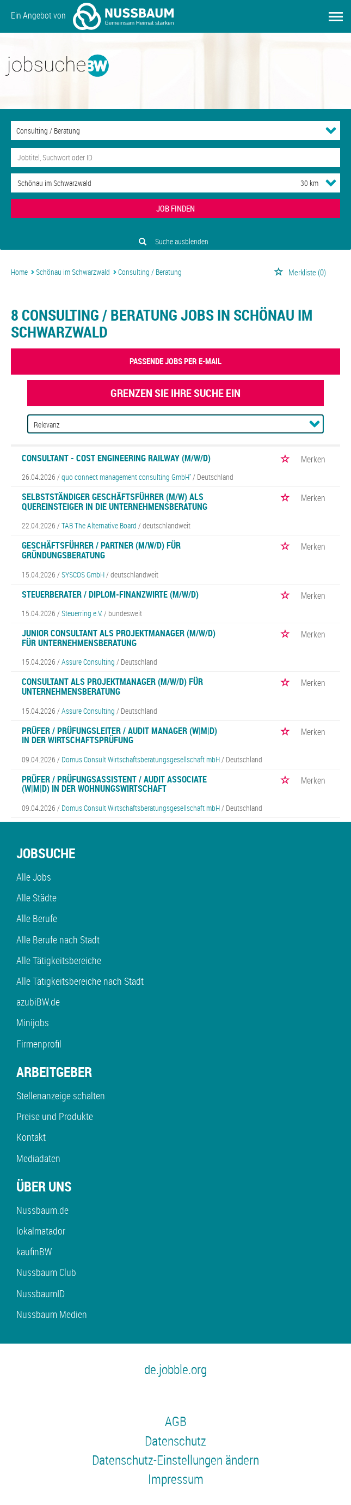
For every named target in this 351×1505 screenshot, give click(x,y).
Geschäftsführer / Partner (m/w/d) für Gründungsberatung (101, 550)
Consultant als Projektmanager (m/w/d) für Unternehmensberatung (112, 686)
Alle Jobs (33, 876)
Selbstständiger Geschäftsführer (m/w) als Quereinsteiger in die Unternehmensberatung (114, 502)
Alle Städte (36, 897)
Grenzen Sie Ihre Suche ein (175, 393)
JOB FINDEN (175, 208)
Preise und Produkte (54, 1116)
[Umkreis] (299, 182)
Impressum (176, 1479)
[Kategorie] (164, 130)
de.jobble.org (175, 1369)
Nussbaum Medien (51, 1314)
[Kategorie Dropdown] (331, 130)
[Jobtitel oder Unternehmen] (175, 157)
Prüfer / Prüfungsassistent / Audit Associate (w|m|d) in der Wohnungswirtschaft (114, 784)
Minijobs (32, 1022)
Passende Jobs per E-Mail (175, 361)
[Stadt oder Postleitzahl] (145, 182)
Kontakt (31, 1136)
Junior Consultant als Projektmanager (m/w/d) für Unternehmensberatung (118, 638)
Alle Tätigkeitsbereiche (58, 960)
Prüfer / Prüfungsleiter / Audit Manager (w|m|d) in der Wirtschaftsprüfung (119, 736)
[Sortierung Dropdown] (314, 424)
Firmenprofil (38, 1043)
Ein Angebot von (92, 16)
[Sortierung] (164, 425)
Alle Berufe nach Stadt (58, 939)
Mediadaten (38, 1158)
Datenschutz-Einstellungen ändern (175, 1459)
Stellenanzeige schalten (60, 1095)
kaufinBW (34, 1251)
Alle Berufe (36, 918)
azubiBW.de (38, 1001)
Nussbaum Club (46, 1272)
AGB (176, 1421)
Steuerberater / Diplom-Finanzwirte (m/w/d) (110, 594)
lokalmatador (40, 1230)
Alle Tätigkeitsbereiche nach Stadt (80, 981)
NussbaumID (40, 1293)
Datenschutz (175, 1440)
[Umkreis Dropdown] (331, 182)
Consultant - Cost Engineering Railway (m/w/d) (116, 458)
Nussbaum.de (42, 1210)
